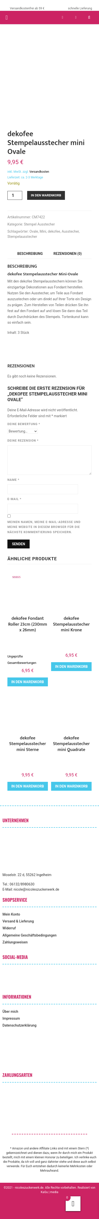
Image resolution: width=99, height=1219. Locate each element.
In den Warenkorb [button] (27, 682)
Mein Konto (11, 914)
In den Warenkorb (46, 195)
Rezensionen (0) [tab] (68, 254)
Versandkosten (39, 171)
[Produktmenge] (14, 195)
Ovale (33, 231)
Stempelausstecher (22, 237)
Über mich (10, 1011)
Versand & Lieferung (18, 921)
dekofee (54, 231)
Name (13, 480)
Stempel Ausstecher (39, 224)
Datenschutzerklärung (19, 1025)
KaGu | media (49, 1192)
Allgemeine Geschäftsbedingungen (29, 935)
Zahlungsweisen (15, 942)
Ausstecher (70, 231)
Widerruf (9, 928)
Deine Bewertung (23, 424)
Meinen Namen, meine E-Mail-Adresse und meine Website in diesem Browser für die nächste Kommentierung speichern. (44, 527)
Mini (43, 231)
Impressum (11, 1018)
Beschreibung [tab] (30, 254)
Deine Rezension (23, 440)
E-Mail (14, 499)
